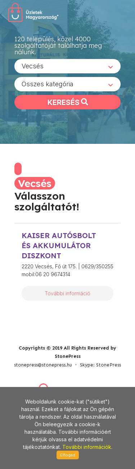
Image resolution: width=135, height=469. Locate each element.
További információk (86, 447)
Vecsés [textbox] (33, 66)
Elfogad (67, 454)
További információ (67, 293)
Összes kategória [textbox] (47, 84)
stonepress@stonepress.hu (43, 365)
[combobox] (67, 66)
